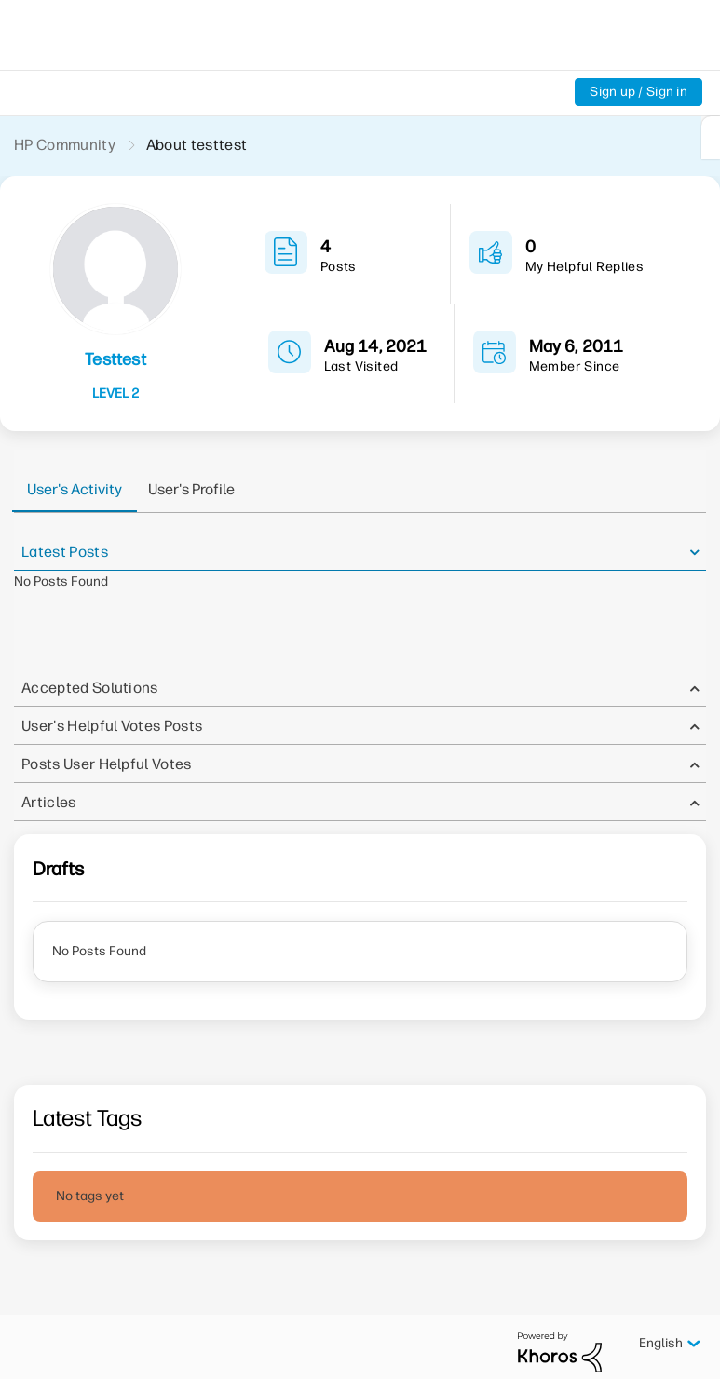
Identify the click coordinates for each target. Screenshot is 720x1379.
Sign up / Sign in (638, 92)
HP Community (64, 145)
